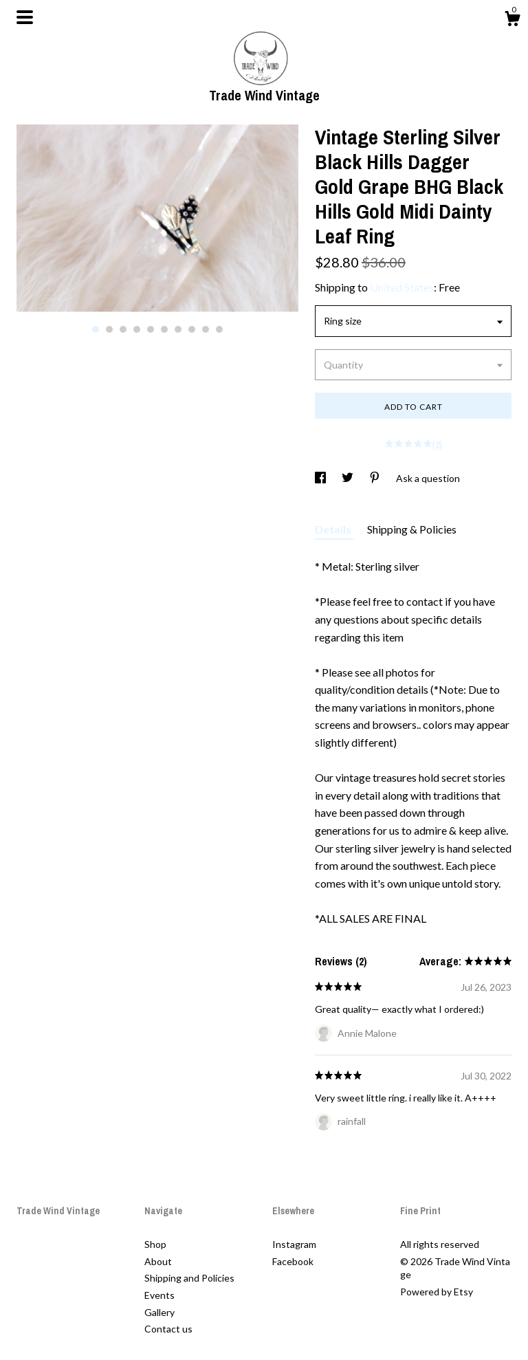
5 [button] (150, 329)
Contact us (168, 1329)
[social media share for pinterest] (375, 478)
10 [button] (219, 329)
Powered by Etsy (436, 1291)
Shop (155, 1244)
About (158, 1261)
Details (334, 529)
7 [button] (178, 329)
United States (402, 287)
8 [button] (191, 329)
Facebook (293, 1261)
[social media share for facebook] (321, 478)
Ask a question (428, 478)
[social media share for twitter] (348, 478)
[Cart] (512, 20)
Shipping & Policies (411, 529)
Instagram (294, 1244)
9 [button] (205, 329)
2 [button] (109, 329)
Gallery (159, 1312)
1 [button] (95, 329)
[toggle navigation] (24, 17)
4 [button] (136, 329)
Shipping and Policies (189, 1278)
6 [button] (164, 329)
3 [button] (123, 329)
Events (159, 1295)
